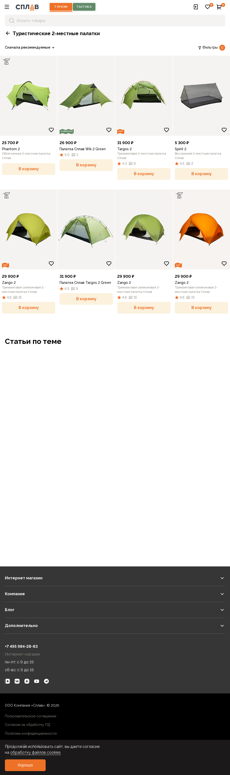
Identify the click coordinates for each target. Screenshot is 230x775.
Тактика (84, 7)
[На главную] (27, 7)
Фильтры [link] (211, 48)
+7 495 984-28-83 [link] (21, 646)
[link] (30, 48)
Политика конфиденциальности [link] (31, 733)
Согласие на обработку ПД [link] (27, 725)
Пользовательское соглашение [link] (30, 716)
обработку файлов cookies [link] (35, 752)
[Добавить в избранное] (51, 130)
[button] (7, 7)
